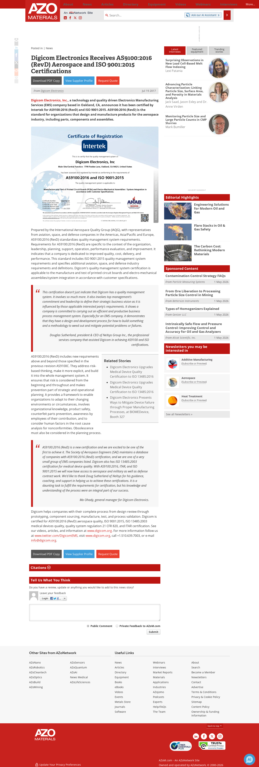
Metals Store (123, 702)
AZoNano (35, 662)
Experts (157, 702)
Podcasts (158, 697)
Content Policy (200, 707)
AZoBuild (35, 682)
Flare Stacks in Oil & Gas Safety (211, 227)
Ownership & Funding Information (205, 713)
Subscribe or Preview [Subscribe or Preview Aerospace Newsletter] (194, 379)
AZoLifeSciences (80, 682)
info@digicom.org (43, 540)
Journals (120, 707)
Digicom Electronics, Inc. (49, 100)
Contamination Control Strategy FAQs (192, 276)
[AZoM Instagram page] (80, 18)
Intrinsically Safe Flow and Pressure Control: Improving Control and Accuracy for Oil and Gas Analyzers (197, 326)
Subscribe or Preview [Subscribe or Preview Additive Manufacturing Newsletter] (194, 361)
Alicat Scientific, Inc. (184, 335)
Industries (159, 687)
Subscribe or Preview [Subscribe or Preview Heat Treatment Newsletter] (194, 398)
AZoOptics (35, 677)
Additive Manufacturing (197, 357)
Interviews (159, 667)
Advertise (197, 687)
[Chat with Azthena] (249, 759)
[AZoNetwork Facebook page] (70, 18)
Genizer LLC (179, 313)
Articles (119, 667)
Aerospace (188, 375)
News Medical (79, 677)
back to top (215, 725)
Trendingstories (219, 50)
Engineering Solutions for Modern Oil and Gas (212, 206)
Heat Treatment (192, 394)
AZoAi (73, 672)
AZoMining (36, 687)
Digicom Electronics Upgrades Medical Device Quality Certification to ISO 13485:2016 (132, 372)
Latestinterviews (175, 50)
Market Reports (162, 672)
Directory (119, 4)
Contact (196, 682)
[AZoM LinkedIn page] (65, 18)
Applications (161, 682)
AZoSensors (77, 662)
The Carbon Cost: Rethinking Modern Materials (208, 249)
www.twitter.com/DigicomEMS (56, 536)
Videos (119, 692)
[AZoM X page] (75, 18)
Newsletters (199, 677)
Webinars (159, 662)
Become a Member (203, 672)
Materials (159, 677)
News (49, 48)
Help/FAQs (159, 707)
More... (224, 4)
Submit (153, 632)
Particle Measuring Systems (188, 281)
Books (118, 682)
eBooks (119, 687)
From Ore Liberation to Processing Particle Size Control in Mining (195, 292)
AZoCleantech (38, 672)
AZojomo (158, 692)
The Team (159, 711)
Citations (41, 567)
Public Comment (101, 626)
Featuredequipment (197, 50)
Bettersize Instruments (185, 300)
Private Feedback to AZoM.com (139, 626)
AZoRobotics (37, 667)
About (195, 662)
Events (119, 697)
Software (120, 711)
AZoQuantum (78, 667)
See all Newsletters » (179, 412)
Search (195, 667)
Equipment (122, 677)
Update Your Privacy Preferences (58, 762)
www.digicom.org (99, 531)
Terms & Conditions (203, 692)
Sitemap (196, 702)
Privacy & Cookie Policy (205, 697)
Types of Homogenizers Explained (189, 308)
